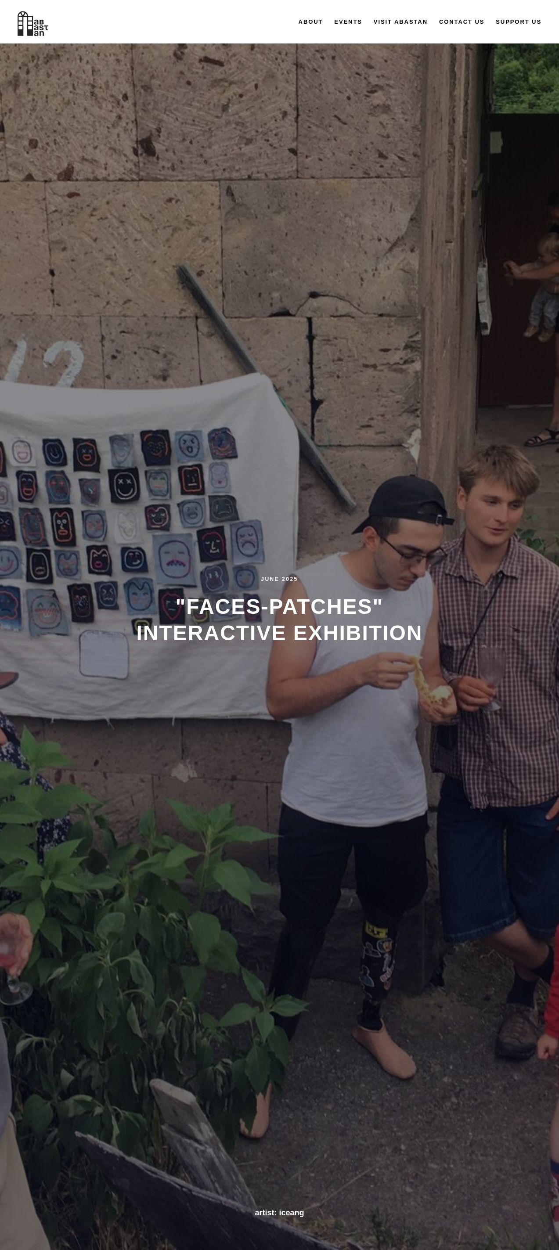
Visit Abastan (401, 21)
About (311, 21)
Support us (518, 21)
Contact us (461, 21)
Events (348, 21)
